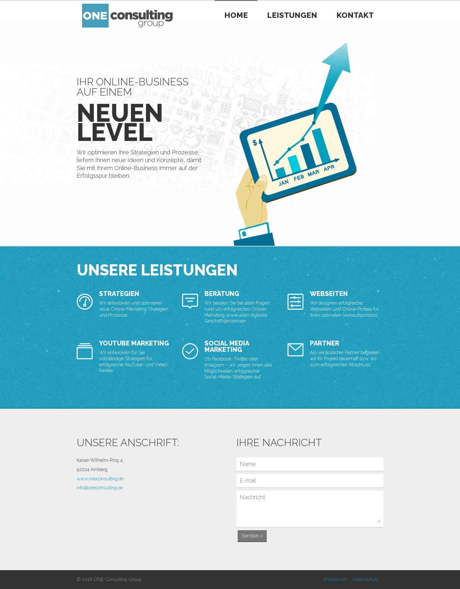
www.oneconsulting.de (100, 478)
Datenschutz (366, 579)
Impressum (335, 579)
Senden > (252, 536)
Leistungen (292, 15)
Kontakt (355, 15)
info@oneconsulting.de (100, 487)
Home (236, 15)
